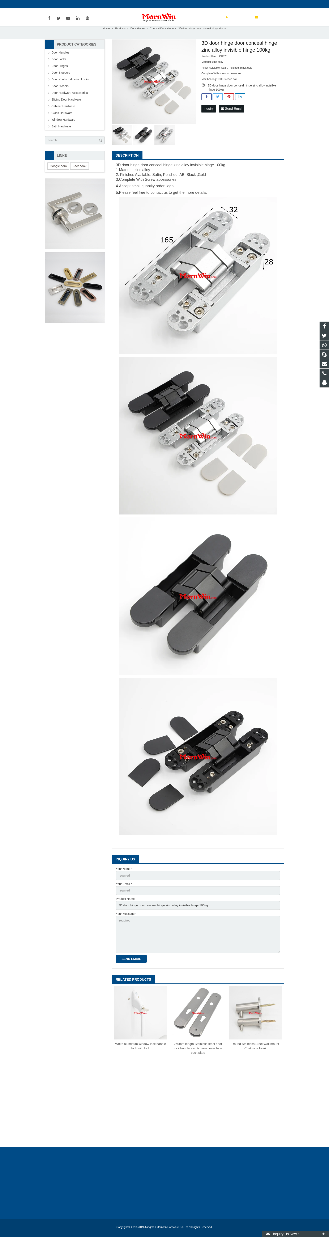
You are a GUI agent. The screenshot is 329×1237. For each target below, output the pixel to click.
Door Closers (60, 95)
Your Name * (124, 878)
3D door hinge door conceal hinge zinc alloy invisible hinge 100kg (242, 95)
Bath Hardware (61, 135)
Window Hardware (63, 128)
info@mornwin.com (90, 4)
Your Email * (124, 892)
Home (106, 37)
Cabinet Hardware (63, 115)
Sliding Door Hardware (66, 108)
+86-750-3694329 (59, 4)
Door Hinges (138, 37)
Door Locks (58, 68)
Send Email (231, 117)
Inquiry (209, 117)
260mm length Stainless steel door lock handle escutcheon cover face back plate (198, 1054)
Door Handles (60, 61)
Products (120, 37)
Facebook (79, 175)
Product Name (125, 907)
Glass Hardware (61, 122)
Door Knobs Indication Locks (70, 88)
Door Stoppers (60, 81)
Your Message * (126, 921)
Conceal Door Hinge (162, 37)
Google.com (58, 175)
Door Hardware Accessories (69, 101)
